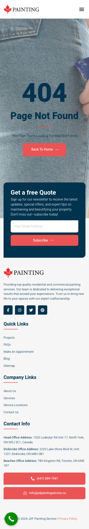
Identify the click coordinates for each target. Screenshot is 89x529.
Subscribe (43, 240)
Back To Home (45, 149)
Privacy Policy (67, 518)
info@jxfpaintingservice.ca (44, 493)
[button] (81, 9)
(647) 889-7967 (44, 478)
